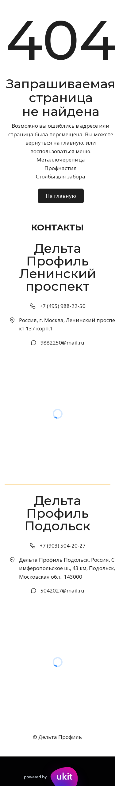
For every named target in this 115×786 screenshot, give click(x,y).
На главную (61, 195)
